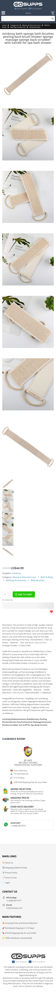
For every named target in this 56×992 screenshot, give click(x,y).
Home (4, 25)
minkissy (16, 573)
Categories (14, 25)
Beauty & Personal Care (31, 25)
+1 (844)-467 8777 (18, 825)
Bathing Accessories (18, 27)
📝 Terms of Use (9, 877)
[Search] (28, 18)
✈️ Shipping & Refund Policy (14, 867)
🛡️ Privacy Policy (9, 872)
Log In (28, 13)
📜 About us (7, 862)
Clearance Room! (13, 739)
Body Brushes (35, 27)
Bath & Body (47, 577)
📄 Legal (6, 882)
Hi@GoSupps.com (14, 908)
